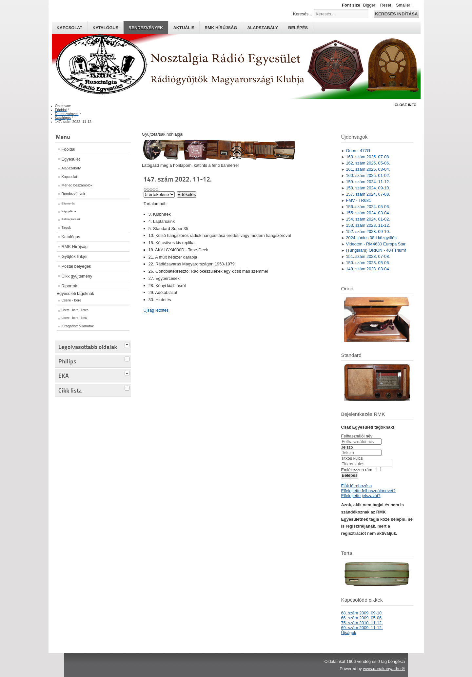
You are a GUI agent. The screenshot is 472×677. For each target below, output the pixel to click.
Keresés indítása (396, 13)
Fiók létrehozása (356, 485)
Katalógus (105, 27)
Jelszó (347, 447)
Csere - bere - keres (75, 310)
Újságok (348, 632)
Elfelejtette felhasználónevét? (368, 490)
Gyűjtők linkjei (75, 256)
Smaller (403, 5)
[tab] (128, 343)
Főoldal (68, 149)
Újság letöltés (156, 310)
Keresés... (302, 13)
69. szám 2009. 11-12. (362, 627)
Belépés (298, 27)
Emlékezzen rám (356, 469)
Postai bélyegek (76, 266)
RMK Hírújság (75, 246)
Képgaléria (69, 211)
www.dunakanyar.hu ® (384, 668)
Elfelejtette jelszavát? (360, 495)
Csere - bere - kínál (75, 317)
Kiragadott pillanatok (78, 326)
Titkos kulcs (352, 458)
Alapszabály (262, 27)
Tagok (66, 227)
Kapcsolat (70, 27)
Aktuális (184, 27)
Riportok (69, 285)
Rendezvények (145, 27)
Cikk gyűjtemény (77, 276)
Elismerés (68, 203)
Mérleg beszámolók (77, 185)
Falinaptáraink (71, 219)
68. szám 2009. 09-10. (362, 612)
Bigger (369, 5)
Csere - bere (71, 300)
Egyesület (71, 159)
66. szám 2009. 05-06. (362, 617)
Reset (385, 5)
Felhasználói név (356, 436)
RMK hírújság (221, 27)
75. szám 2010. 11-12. (362, 622)
